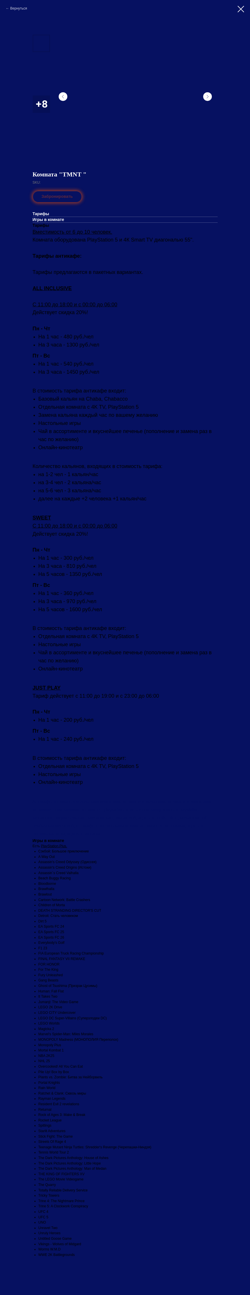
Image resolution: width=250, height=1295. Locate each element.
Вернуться (18, 8)
